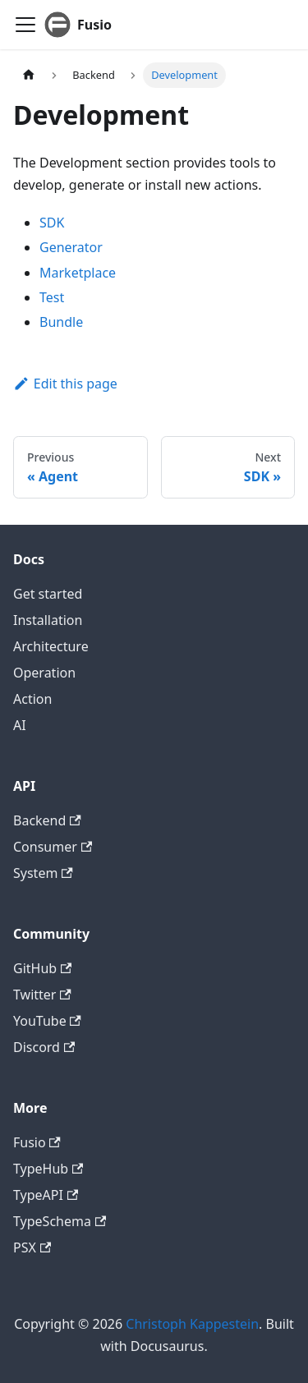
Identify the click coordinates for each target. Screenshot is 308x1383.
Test (51, 297)
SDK (51, 223)
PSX (32, 1247)
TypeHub (48, 1169)
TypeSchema (59, 1221)
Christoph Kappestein (192, 1324)
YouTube (47, 1021)
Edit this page (65, 383)
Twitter (42, 995)
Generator (71, 247)
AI (19, 725)
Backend (47, 820)
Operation (44, 673)
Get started (47, 594)
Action (32, 699)
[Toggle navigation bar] (25, 24)
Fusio (37, 1142)
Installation (47, 620)
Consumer (52, 847)
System (43, 873)
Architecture (51, 646)
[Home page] (28, 75)
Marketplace (77, 273)
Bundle (61, 322)
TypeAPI (45, 1195)
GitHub (42, 968)
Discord (44, 1047)
